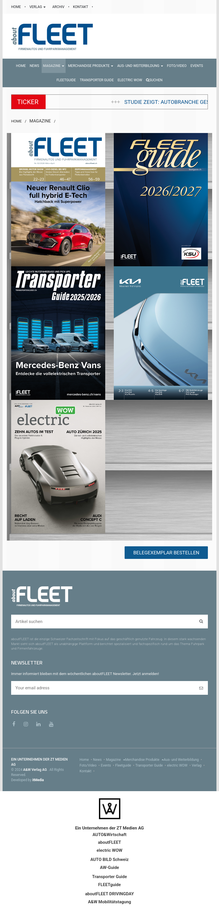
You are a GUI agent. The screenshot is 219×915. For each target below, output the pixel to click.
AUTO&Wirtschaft (109, 834)
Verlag (199, 765)
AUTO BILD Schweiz (109, 859)
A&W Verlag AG (35, 770)
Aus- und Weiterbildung (183, 760)
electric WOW (179, 765)
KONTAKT (81, 7)
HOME (16, 7)
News (99, 760)
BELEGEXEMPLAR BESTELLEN (166, 552)
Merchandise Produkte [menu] (144, 760)
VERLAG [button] (37, 7)
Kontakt (88, 771)
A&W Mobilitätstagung (109, 901)
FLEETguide (109, 884)
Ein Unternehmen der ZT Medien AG (109, 828)
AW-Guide (109, 867)
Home (86, 760)
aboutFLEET (109, 842)
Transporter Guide (151, 765)
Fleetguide (125, 765)
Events (108, 765)
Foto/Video (90, 765)
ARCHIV (58, 7)
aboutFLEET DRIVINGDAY (109, 893)
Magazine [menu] (115, 760)
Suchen (154, 80)
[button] (54, 66)
